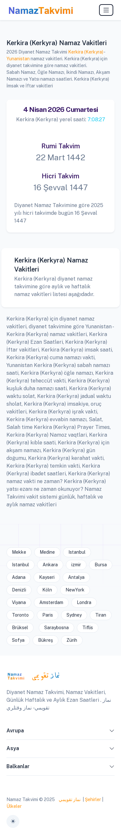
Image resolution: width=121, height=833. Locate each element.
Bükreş (45, 640)
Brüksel (20, 627)
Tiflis (87, 627)
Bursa (101, 564)
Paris (47, 615)
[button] (112, 732)
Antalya (76, 577)
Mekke (19, 552)
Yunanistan (18, 58)
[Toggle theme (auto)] (12, 821)
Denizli (19, 589)
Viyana (19, 602)
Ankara (50, 564)
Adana (18, 577)
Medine (47, 552)
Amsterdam (51, 602)
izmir (76, 564)
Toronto (20, 615)
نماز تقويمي (69, 799)
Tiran (100, 615)
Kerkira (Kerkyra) (85, 52)
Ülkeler (14, 806)
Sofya (18, 640)
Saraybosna (56, 627)
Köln (47, 589)
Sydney (74, 615)
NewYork (75, 589)
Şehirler (93, 799)
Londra (84, 602)
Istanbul (77, 552)
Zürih (71, 640)
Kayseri (47, 577)
